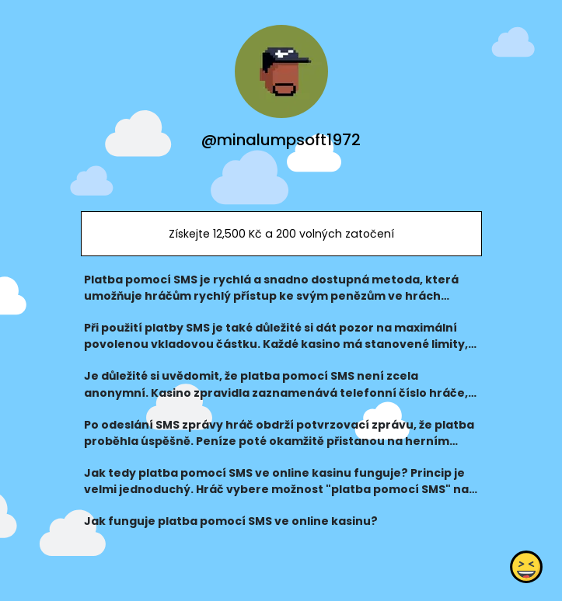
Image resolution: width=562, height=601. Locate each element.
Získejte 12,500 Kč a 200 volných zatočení (280, 233)
